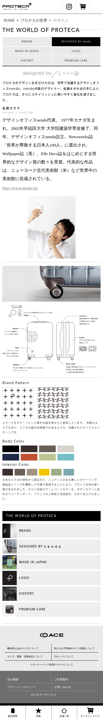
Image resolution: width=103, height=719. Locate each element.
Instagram (69, 6)
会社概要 (13, 679)
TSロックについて (64, 656)
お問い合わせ (62, 687)
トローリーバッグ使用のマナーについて (51, 664)
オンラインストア (82, 6)
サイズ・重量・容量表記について (25, 656)
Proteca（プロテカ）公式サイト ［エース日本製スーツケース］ (18, 7)
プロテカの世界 (34, 20)
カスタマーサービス (43, 694)
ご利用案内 (61, 679)
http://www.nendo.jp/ (20, 188)
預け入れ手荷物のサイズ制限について (74, 648)
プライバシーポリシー (21, 687)
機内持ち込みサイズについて (22, 648)
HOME (9, 20)
